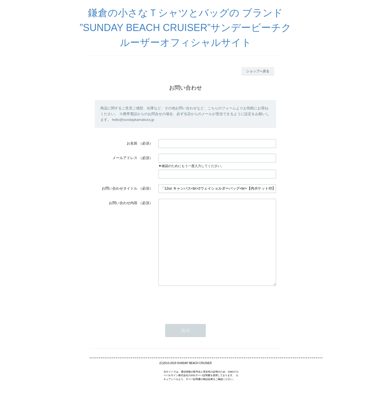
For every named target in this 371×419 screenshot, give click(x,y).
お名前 (132, 143)
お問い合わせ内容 (123, 203)
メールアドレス (124, 158)
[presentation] (200, 318)
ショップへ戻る (257, 71)
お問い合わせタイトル (119, 188)
